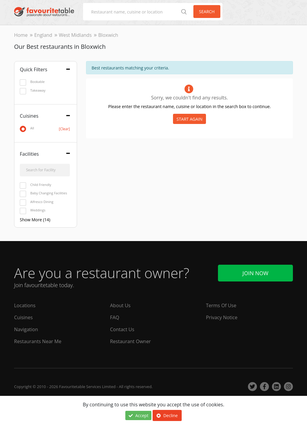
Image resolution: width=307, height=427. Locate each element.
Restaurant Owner (130, 341)
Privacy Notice (221, 317)
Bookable (32, 81)
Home (21, 35)
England (43, 35)
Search (207, 11)
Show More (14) (35, 219)
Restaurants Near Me (37, 341)
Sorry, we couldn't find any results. (189, 97)
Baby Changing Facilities (43, 193)
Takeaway (32, 90)
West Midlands (75, 35)
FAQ (114, 317)
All (45, 128)
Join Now (255, 273)
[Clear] (64, 128)
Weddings (33, 210)
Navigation (26, 329)
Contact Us (122, 329)
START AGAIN (190, 119)
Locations (24, 305)
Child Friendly (35, 184)
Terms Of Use (221, 305)
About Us (120, 305)
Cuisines (23, 317)
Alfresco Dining (36, 202)
